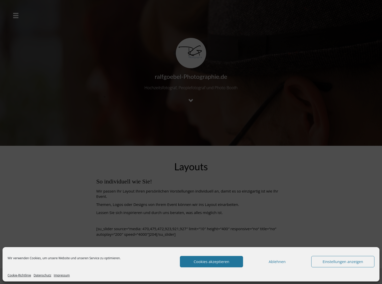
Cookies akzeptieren (211, 261)
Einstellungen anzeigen (343, 261)
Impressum (62, 275)
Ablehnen (277, 261)
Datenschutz (42, 275)
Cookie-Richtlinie (19, 275)
